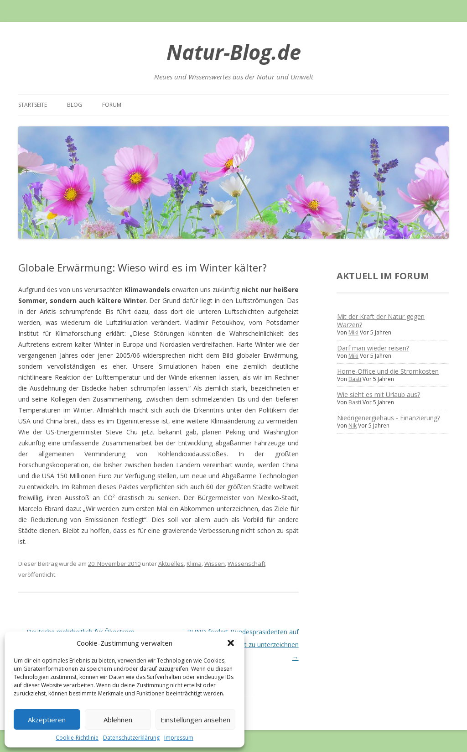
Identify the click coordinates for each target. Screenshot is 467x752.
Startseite (32, 105)
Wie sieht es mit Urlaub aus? (378, 394)
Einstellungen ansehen (195, 719)
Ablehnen (118, 719)
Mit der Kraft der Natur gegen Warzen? (381, 320)
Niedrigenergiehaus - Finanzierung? (388, 417)
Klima (194, 563)
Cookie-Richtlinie (77, 738)
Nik (352, 425)
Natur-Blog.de (233, 52)
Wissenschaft (246, 563)
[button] (230, 643)
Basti (354, 379)
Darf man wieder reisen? (373, 348)
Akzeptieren (47, 719)
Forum (111, 105)
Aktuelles (171, 563)
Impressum (178, 738)
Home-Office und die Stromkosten (388, 371)
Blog (74, 105)
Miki (353, 332)
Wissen (214, 563)
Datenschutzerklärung (131, 738)
